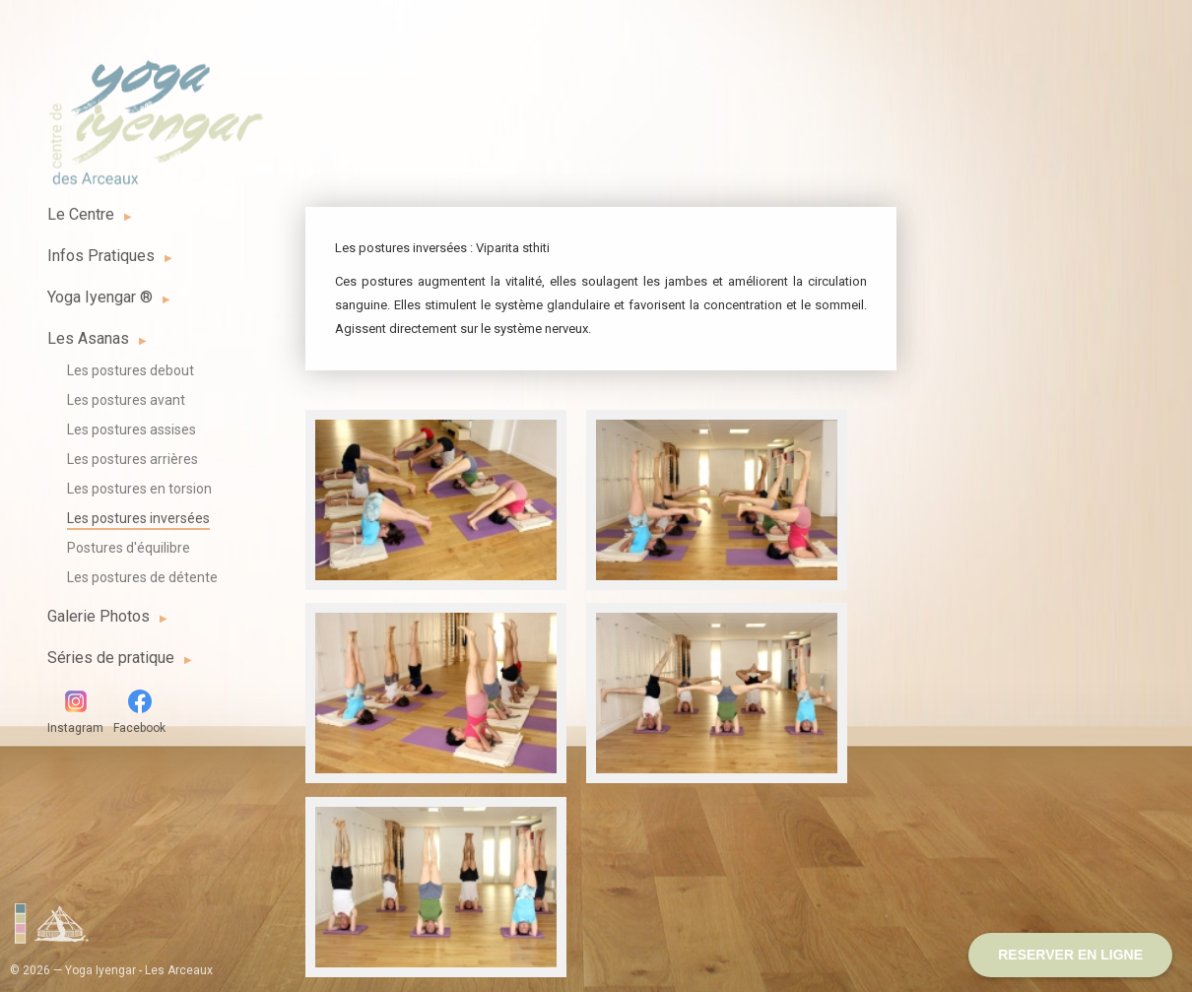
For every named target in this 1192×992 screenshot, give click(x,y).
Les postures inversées (138, 518)
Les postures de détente (142, 577)
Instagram (75, 712)
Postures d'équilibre (128, 548)
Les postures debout (130, 370)
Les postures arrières (132, 459)
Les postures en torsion (139, 488)
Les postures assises (131, 429)
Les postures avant (126, 400)
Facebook (139, 712)
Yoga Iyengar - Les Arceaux (155, 111)
